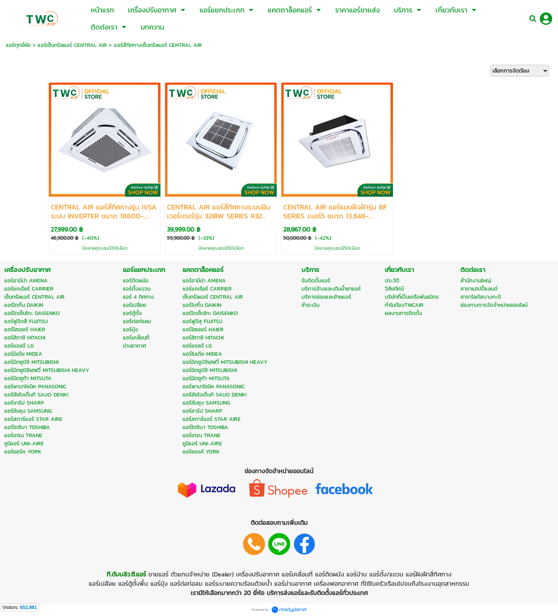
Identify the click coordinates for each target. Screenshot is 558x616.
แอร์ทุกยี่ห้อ (18, 45)
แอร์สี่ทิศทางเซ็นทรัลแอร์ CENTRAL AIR (158, 45)
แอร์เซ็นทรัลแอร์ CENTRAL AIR (72, 45)
